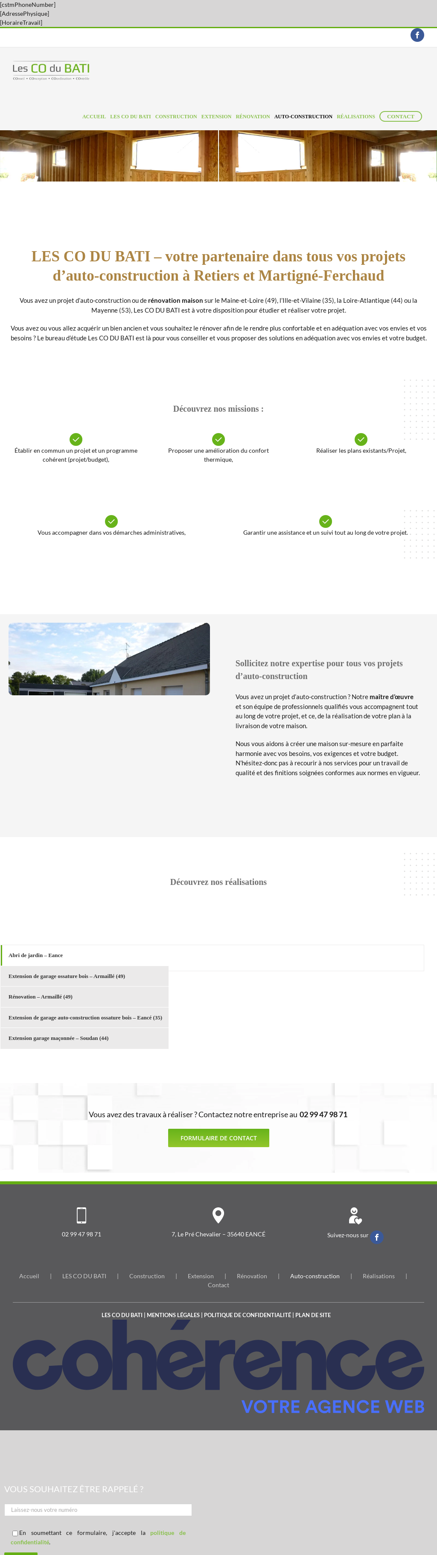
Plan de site (313, 1315)
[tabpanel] (296, 958)
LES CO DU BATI (84, 1276)
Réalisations (379, 1276)
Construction (147, 1276)
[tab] (85, 955)
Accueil (29, 1276)
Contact (218, 1285)
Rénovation (252, 1276)
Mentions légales (173, 1315)
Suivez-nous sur (348, 1235)
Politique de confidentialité (247, 1315)
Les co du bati (122, 1315)
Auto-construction (315, 1276)
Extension (201, 1276)
